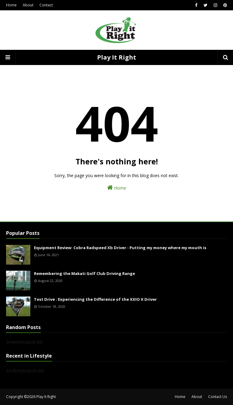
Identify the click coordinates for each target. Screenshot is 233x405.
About (28, 5)
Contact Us (217, 396)
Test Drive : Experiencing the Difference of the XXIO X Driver (95, 299)
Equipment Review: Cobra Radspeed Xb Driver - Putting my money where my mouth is (120, 247)
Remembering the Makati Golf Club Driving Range (84, 273)
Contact (46, 5)
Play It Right (116, 57)
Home (11, 5)
